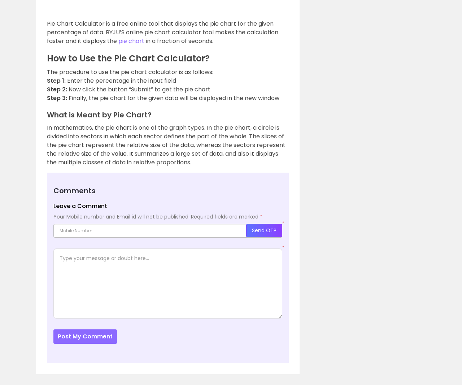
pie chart (131, 41)
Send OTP (264, 230)
